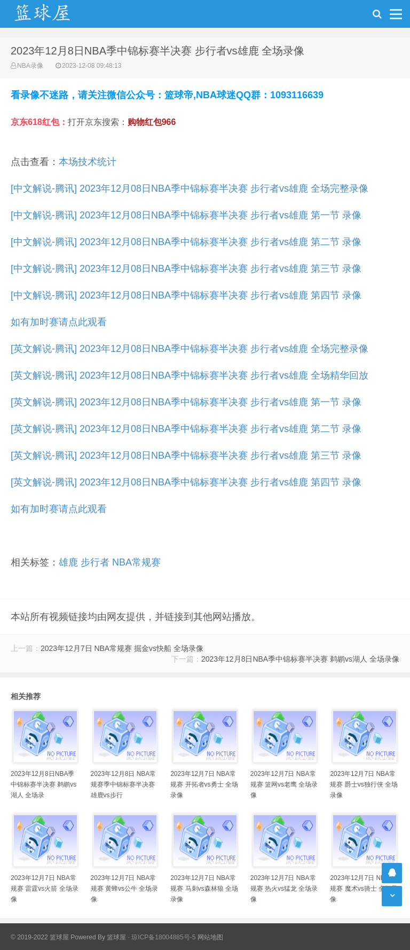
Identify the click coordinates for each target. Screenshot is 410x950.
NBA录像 (30, 65)
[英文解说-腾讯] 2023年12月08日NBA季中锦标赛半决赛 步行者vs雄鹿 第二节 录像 (186, 428)
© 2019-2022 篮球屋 (40, 937)
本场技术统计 (87, 161)
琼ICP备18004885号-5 (163, 937)
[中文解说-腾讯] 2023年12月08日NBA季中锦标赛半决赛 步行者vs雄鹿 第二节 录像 (186, 242)
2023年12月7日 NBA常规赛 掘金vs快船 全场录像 (122, 648)
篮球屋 (116, 937)
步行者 (95, 562)
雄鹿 (68, 562)
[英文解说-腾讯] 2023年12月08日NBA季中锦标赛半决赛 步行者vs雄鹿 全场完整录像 (189, 348)
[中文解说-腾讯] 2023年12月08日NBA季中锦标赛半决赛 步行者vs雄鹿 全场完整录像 (189, 188)
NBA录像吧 (53, 14)
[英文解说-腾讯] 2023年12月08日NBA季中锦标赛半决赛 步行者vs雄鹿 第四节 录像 (186, 482)
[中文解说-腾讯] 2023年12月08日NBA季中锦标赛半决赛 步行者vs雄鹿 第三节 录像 (186, 268)
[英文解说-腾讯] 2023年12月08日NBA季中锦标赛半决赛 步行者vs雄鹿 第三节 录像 (186, 455)
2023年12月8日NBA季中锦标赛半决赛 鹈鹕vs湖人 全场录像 (300, 659)
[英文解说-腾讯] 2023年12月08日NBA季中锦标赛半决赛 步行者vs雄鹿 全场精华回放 (189, 375)
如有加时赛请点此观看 (59, 322)
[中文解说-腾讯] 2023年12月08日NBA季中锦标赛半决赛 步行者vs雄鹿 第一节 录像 (186, 215)
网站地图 (210, 937)
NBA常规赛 (136, 562)
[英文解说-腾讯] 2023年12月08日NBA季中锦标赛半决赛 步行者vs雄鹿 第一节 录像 (186, 402)
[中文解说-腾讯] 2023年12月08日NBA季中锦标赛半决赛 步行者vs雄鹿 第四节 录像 (186, 295)
